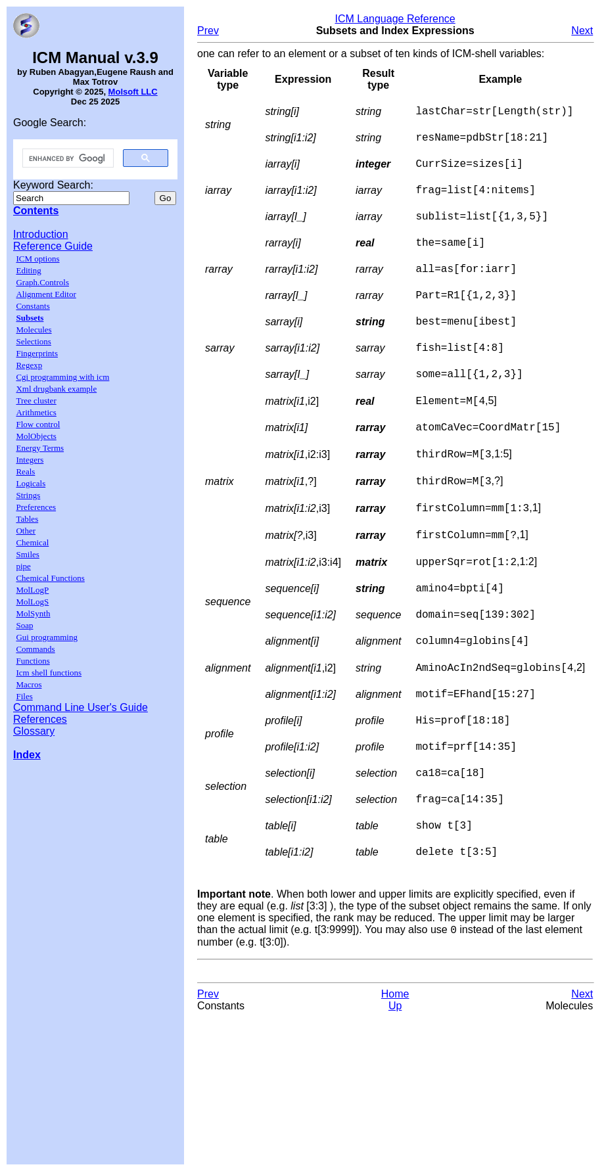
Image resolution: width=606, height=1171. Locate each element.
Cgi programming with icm (62, 377)
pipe (23, 566)
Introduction (40, 234)
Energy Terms (40, 448)
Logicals (30, 483)
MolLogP (32, 590)
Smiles (27, 554)
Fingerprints (37, 353)
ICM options (37, 259)
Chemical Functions (50, 578)
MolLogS (32, 602)
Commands (35, 649)
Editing (28, 270)
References (40, 719)
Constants (32, 306)
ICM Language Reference (395, 18)
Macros (28, 684)
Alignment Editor (46, 294)
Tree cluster (36, 400)
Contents (35, 210)
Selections (33, 341)
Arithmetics (36, 412)
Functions (32, 661)
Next (582, 30)
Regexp (29, 365)
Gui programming (47, 637)
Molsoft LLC (133, 92)
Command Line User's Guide (80, 707)
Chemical (32, 542)
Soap (24, 625)
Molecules (33, 329)
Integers (29, 460)
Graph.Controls (42, 282)
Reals (25, 471)
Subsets (29, 318)
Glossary (34, 731)
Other (25, 531)
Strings (28, 495)
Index (27, 754)
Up (395, 1079)
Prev (208, 30)
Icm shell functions (49, 672)
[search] (67, 158)
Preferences (36, 507)
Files (24, 696)
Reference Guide (53, 246)
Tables (27, 519)
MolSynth (33, 613)
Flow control (38, 424)
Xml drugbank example (56, 389)
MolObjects (36, 436)
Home (395, 1067)
